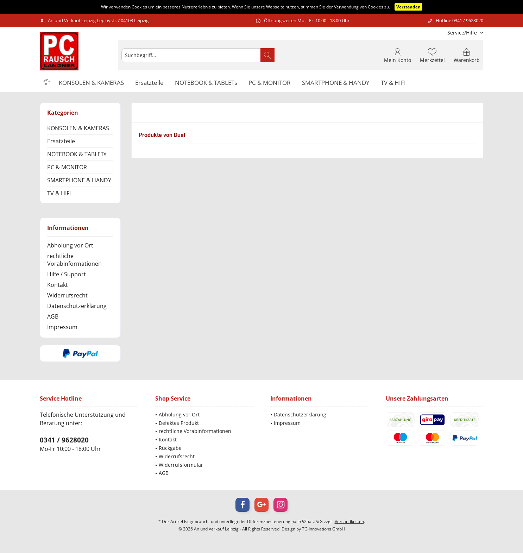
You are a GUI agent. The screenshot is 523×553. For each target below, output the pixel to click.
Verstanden (408, 7)
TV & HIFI (59, 193)
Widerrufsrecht (67, 295)
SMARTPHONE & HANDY (79, 180)
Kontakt (57, 285)
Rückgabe (170, 448)
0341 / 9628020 (64, 440)
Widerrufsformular (181, 464)
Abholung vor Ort (70, 245)
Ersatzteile (61, 141)
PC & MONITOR (67, 167)
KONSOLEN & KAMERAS (78, 128)
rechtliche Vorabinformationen (74, 260)
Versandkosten (349, 521)
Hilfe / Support (66, 274)
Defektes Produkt (179, 423)
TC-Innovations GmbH (323, 529)
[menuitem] (462, 32)
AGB (52, 316)
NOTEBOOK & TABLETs (77, 154)
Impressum (62, 327)
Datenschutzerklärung (77, 306)
